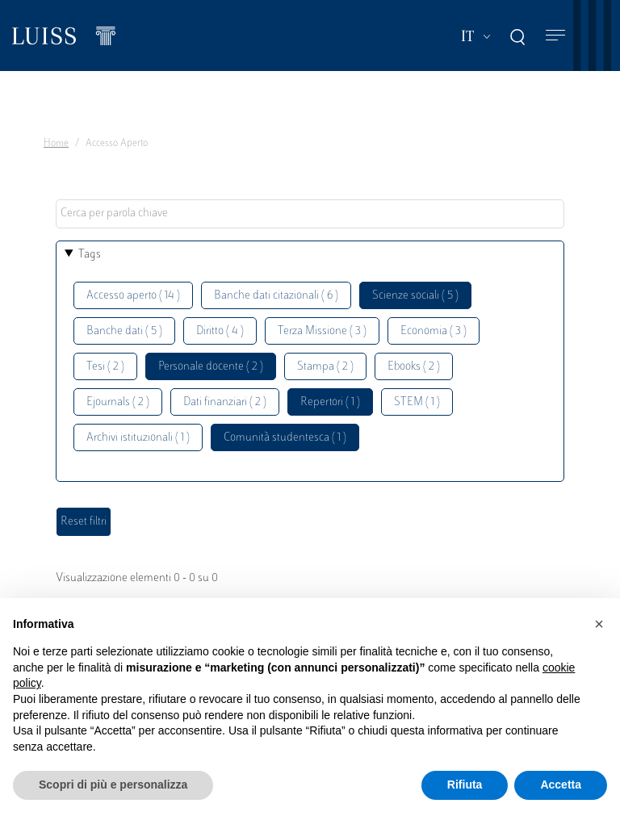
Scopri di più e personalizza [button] (113, 784)
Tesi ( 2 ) (105, 367)
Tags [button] (89, 255)
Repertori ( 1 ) (330, 402)
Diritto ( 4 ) (220, 331)
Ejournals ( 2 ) (117, 402)
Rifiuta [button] (465, 784)
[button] (599, 624)
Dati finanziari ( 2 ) (224, 402)
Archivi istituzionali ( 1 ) (138, 438)
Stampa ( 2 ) (325, 367)
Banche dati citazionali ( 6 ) (276, 296)
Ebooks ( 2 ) (414, 367)
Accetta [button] (560, 784)
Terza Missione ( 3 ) (322, 331)
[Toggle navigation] (555, 36)
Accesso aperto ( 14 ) (133, 296)
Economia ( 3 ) (433, 331)
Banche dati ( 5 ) (124, 331)
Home (56, 144)
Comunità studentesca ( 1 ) (285, 438)
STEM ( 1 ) (417, 402)
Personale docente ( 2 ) (210, 367)
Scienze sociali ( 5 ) (415, 296)
